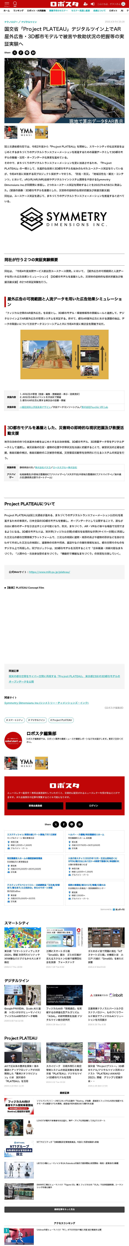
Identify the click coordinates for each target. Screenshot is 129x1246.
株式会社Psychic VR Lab (95, 407)
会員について (99, 11)
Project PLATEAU (62, 720)
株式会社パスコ (43, 467)
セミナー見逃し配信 (80, 11)
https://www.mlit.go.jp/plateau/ (49, 571)
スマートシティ (16, 720)
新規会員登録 (35, 805)
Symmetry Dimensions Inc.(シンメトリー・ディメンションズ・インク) (46, 702)
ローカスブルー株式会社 (65, 467)
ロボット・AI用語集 (36, 11)
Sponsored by (106, 909)
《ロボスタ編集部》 (114, 707)
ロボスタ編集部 (41, 733)
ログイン (93, 805)
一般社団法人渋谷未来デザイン (35, 407)
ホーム (7, 11)
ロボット (113, 11)
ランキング (18, 11)
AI (122, 11)
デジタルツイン (38, 720)
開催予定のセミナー (58, 11)
